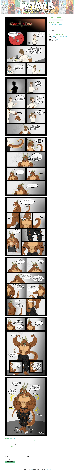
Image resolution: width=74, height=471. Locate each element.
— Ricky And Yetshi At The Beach (56, 24)
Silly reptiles (55, 42)
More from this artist (40, 440)
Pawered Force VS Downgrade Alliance (60, 36)
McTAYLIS (31, 469)
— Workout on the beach (54, 29)
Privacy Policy (48, 469)
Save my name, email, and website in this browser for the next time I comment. (21, 459)
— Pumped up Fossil (53, 27)
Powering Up (56, 39)
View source (29, 440)
